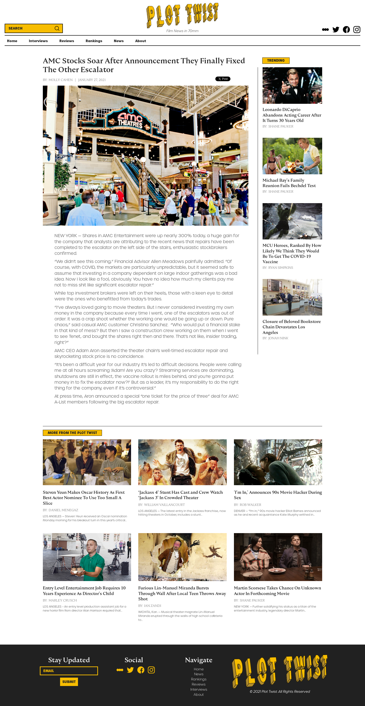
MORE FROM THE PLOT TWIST (72, 432)
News (198, 674)
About (199, 695)
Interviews (198, 690)
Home (199, 669)
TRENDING (276, 60)
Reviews (199, 684)
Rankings (198, 679)
